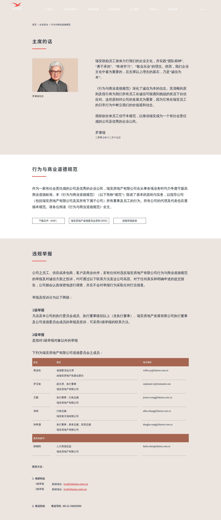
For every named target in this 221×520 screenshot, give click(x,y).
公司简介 (49, 9)
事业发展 (172, 9)
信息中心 (153, 9)
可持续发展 (93, 9)
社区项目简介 (71, 9)
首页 (34, 25)
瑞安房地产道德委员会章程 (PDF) (89, 220)
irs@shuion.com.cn (75, 489)
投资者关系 (114, 9)
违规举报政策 (129, 220)
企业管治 (134, 9)
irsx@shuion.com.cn (76, 484)
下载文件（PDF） (48, 220)
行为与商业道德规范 (60, 25)
